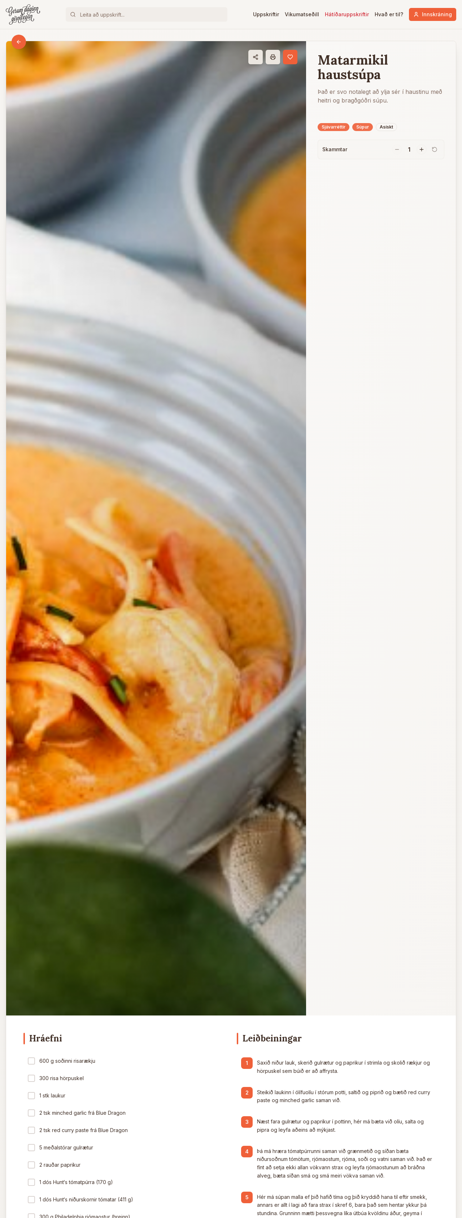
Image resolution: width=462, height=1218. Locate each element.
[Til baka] (19, 42)
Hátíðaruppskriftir (347, 14)
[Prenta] (273, 57)
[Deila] (255, 57)
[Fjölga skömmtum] (422, 149)
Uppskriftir (266, 14)
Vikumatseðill (302, 14)
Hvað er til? (389, 14)
